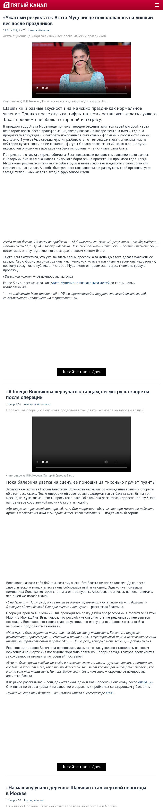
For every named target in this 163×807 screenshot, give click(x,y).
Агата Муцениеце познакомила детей (80, 283)
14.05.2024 (10, 30)
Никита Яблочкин (39, 30)
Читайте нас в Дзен (81, 372)
